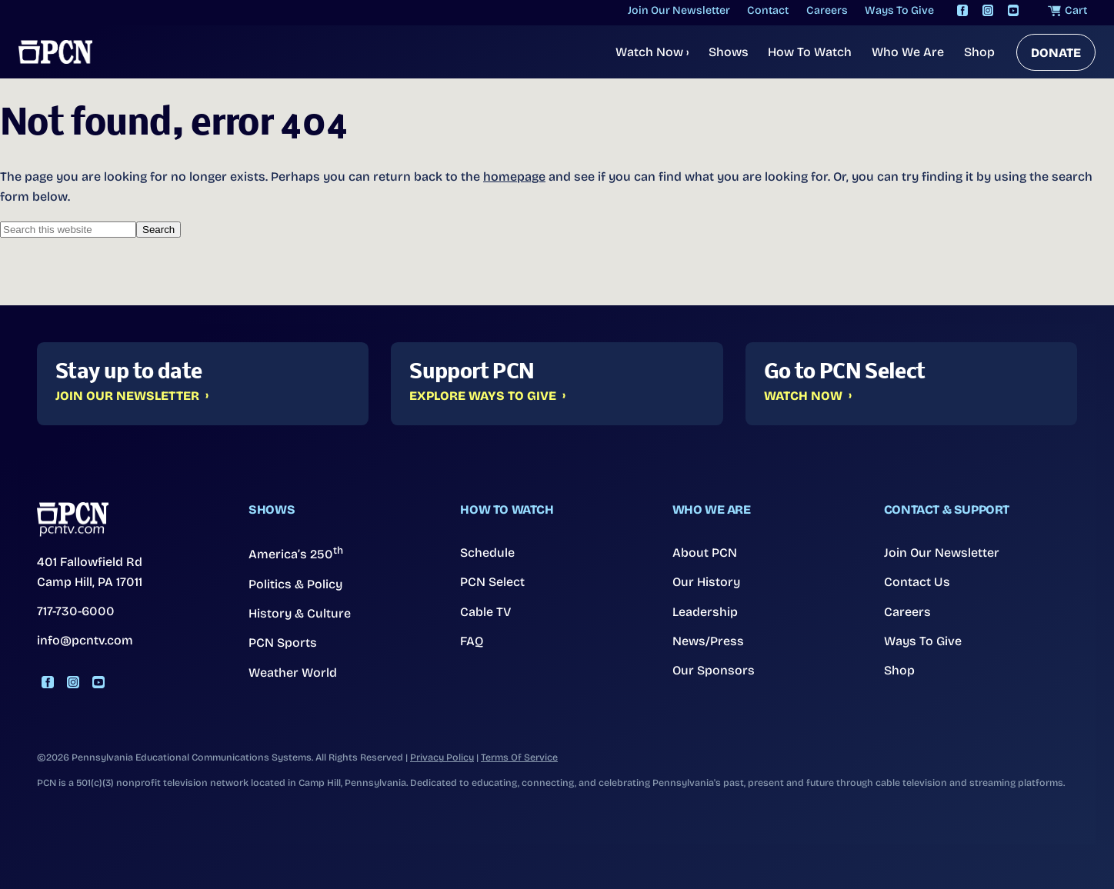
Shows (729, 52)
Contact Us (917, 581)
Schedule (487, 552)
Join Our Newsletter (127, 396)
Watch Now (652, 52)
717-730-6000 (76, 611)
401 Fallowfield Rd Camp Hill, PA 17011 (89, 571)
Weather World (292, 672)
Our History (706, 581)
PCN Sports (282, 642)
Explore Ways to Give (482, 396)
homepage (514, 176)
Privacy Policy (442, 757)
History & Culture (299, 613)
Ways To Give (923, 641)
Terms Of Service (519, 757)
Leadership (705, 611)
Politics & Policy (295, 584)
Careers (907, 611)
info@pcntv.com (85, 640)
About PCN (704, 552)
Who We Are (908, 52)
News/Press (708, 641)
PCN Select (492, 581)
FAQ (472, 641)
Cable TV (486, 611)
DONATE (1056, 52)
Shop (979, 52)
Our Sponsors (713, 670)
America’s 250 (295, 552)
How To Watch (810, 52)
